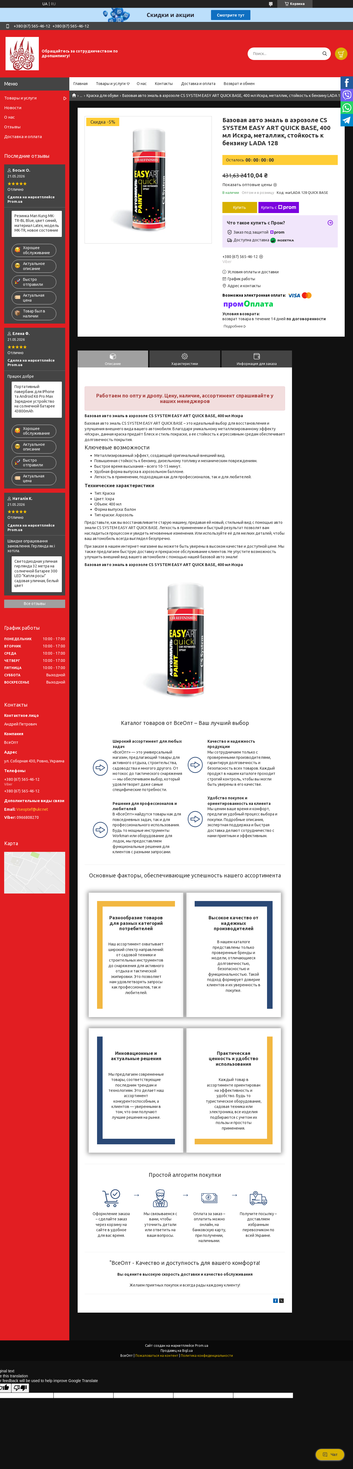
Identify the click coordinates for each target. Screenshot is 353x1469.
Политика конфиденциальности (207, 1355)
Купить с (278, 207)
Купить (239, 207)
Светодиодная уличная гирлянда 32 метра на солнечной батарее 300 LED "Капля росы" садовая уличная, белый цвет (36, 573)
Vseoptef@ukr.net (32, 809)
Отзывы (12, 126)
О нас (142, 83)
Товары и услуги (111, 83)
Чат (329, 1454)
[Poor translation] (20, 1388)
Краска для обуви (102, 95)
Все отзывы (34, 603)
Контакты (164, 83)
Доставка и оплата (198, 83)
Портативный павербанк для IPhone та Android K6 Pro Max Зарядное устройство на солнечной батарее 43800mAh (34, 398)
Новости (12, 107)
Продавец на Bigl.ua (177, 1350)
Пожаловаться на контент (156, 1355)
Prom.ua (201, 1345)
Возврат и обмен (239, 83)
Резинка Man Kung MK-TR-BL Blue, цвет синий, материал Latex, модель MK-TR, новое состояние (36, 223)
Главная (80, 83)
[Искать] (324, 53)
